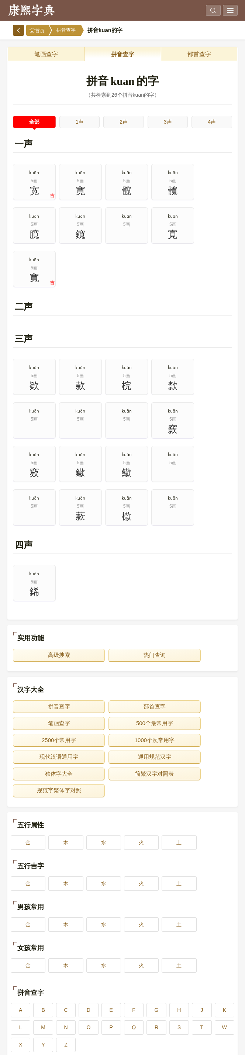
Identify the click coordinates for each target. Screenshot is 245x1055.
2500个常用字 (122, 636)
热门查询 (122, 568)
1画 (32, 965)
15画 (213, 1000)
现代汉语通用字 (48, 653)
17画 (77, 1017)
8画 (122, 982)
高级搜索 (48, 568)
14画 (167, 1000)
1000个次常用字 (197, 636)
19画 (167, 1017)
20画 (213, 1017)
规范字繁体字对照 (122, 669)
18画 (122, 1017)
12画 (77, 1000)
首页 (37, 30)
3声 (168, 122)
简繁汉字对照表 (48, 669)
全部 (34, 122)
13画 (122, 1000)
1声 (80, 122)
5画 (213, 965)
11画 (32, 1000)
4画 (168, 965)
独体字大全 (197, 653)
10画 (213, 982)
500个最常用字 (48, 636)
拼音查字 (66, 30)
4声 (212, 122)
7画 (77, 982)
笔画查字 (46, 54)
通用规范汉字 (122, 653)
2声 (124, 122)
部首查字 (199, 54)
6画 (32, 982)
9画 (168, 982)
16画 (32, 1017)
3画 (122, 965)
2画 (77, 965)
